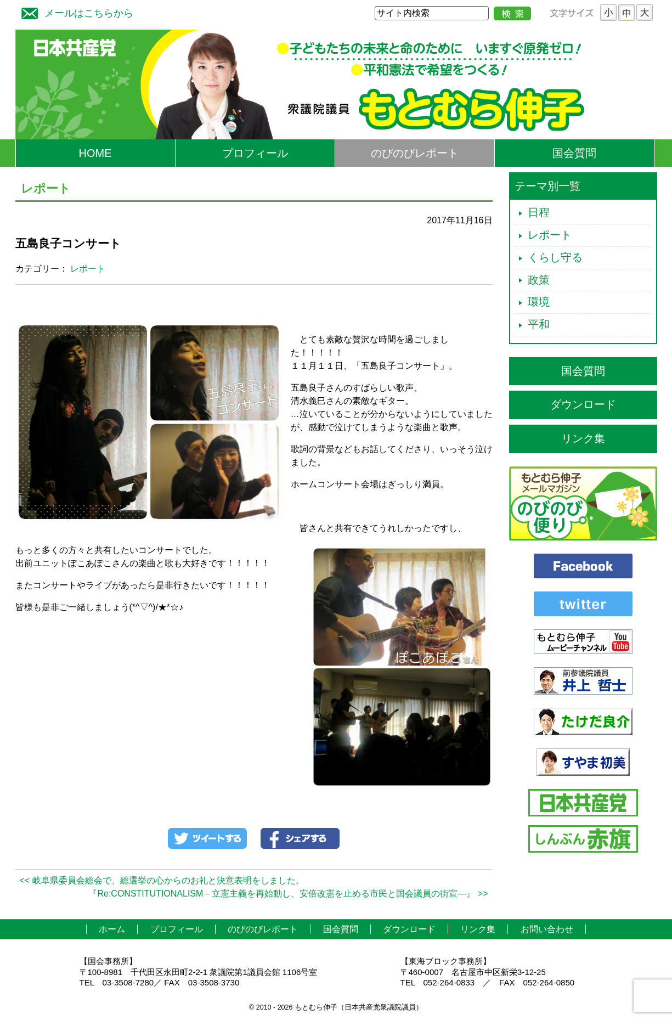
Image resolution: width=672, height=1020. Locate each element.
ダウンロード (583, 404)
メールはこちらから (74, 12)
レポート (87, 268)
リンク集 (583, 438)
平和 (539, 324)
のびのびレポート (415, 153)
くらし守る (555, 257)
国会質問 (574, 153)
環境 (539, 302)
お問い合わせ (547, 929)
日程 (539, 212)
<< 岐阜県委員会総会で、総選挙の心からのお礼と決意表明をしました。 (162, 880)
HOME (95, 153)
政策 (539, 280)
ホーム (112, 929)
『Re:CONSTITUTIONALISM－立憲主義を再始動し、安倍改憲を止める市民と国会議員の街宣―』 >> (288, 893)
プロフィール (255, 153)
